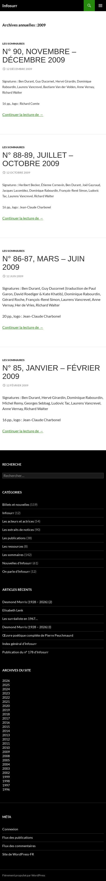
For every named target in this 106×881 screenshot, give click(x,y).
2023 (6, 693)
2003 (6, 768)
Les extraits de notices (18, 530)
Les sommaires (13, 43)
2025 (6, 685)
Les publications (14, 538)
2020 (6, 706)
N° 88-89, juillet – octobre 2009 (37, 159)
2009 (6, 752)
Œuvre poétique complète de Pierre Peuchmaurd (37, 635)
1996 (6, 789)
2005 (6, 760)
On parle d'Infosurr (16, 571)
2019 (6, 710)
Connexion (10, 829)
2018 (6, 714)
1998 (6, 781)
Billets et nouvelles (15, 504)
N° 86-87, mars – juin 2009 (43, 262)
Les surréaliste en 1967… (20, 619)
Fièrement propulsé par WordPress (23, 875)
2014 (6, 731)
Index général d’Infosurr (19, 644)
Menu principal (100, 5)
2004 (6, 764)
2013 (6, 735)
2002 (6, 773)
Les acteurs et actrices (18, 521)
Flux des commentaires (19, 846)
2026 (6, 681)
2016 (6, 722)
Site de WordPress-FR (18, 854)
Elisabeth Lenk (12, 610)
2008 (6, 756)
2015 (6, 727)
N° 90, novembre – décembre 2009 (39, 55)
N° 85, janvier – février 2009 (51, 372)
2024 (6, 689)
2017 (6, 718)
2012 (6, 739)
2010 (6, 748)
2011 (6, 743)
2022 (6, 697)
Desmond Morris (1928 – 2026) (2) (27, 602)
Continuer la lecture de (22, 114)
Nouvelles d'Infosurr (17, 563)
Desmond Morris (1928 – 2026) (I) (26, 627)
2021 (6, 701)
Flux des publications (17, 837)
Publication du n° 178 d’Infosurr (25, 652)
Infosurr (9, 5)
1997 (6, 785)
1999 (6, 777)
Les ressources (12, 546)
